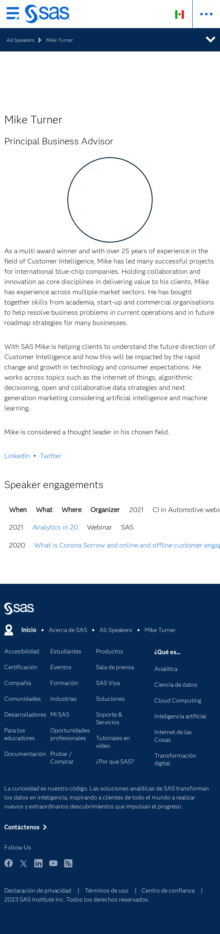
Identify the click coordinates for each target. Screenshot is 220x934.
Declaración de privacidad (37, 890)
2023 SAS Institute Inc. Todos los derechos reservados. (76, 899)
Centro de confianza (168, 890)
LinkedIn (17, 456)
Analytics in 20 (55, 527)
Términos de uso (106, 890)
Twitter (50, 456)
